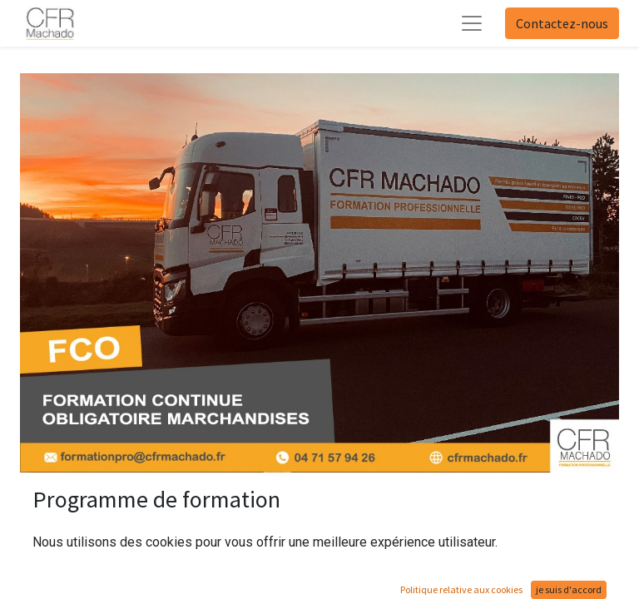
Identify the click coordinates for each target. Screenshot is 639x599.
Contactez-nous (562, 23)
